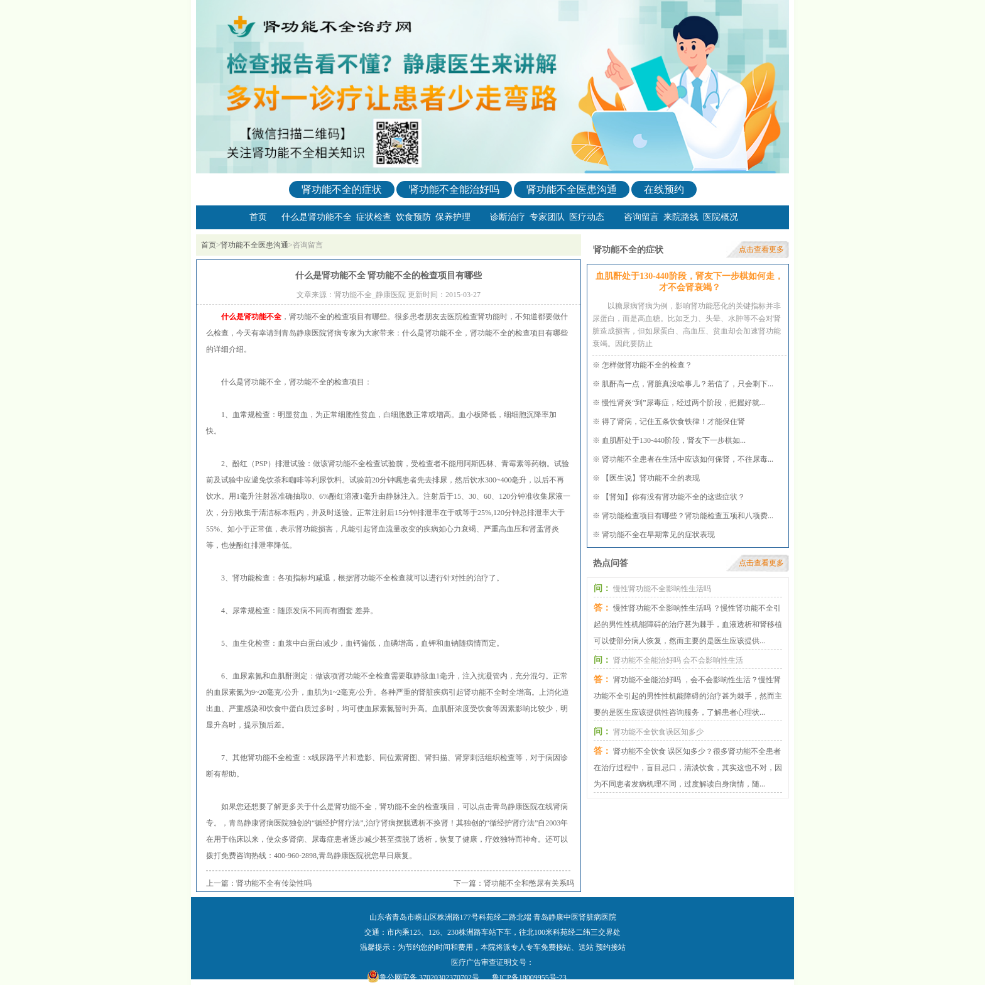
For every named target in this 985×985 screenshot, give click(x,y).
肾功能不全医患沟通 (571, 189)
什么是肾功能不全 (316, 217)
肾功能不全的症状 (342, 189)
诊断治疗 (507, 217)
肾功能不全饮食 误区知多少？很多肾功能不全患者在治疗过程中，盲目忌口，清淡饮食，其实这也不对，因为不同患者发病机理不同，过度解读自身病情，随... (688, 767)
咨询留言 (641, 217)
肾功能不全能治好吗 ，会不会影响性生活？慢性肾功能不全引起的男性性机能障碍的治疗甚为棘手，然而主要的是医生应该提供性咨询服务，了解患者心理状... (688, 696)
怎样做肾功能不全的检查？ (647, 365)
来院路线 (681, 217)
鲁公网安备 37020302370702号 (429, 977)
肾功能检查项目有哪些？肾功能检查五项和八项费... (687, 515)
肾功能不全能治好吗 (454, 189)
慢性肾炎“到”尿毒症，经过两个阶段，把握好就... (683, 402)
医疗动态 (586, 217)
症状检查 (373, 217)
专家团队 (547, 217)
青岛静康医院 (341, 855)
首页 (258, 217)
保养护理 (453, 217)
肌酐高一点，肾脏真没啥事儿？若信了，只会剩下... (687, 383)
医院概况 (720, 217)
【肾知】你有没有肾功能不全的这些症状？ (673, 497)
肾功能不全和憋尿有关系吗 (529, 883)
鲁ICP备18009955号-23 (529, 977)
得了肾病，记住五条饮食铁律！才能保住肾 (673, 421)
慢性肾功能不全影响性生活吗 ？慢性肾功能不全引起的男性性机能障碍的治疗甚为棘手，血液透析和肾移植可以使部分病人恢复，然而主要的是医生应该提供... (688, 624)
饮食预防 (413, 217)
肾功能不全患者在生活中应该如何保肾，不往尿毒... (687, 459)
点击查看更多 (761, 249)
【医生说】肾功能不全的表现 (651, 478)
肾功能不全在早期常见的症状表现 (658, 534)
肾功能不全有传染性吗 (274, 883)
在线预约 (664, 189)
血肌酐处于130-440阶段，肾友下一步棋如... (674, 440)
